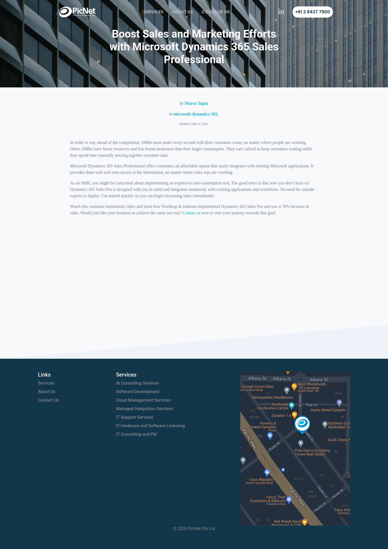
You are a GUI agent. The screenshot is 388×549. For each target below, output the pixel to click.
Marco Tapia (196, 103)
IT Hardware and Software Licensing (150, 425)
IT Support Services (134, 417)
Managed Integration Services (144, 408)
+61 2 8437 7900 (312, 12)
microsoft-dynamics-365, (196, 114)
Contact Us (216, 12)
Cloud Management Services (143, 400)
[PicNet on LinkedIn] (281, 12)
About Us (182, 12)
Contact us (191, 213)
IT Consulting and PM (136, 434)
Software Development (137, 391)
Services (153, 12)
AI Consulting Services (137, 383)
